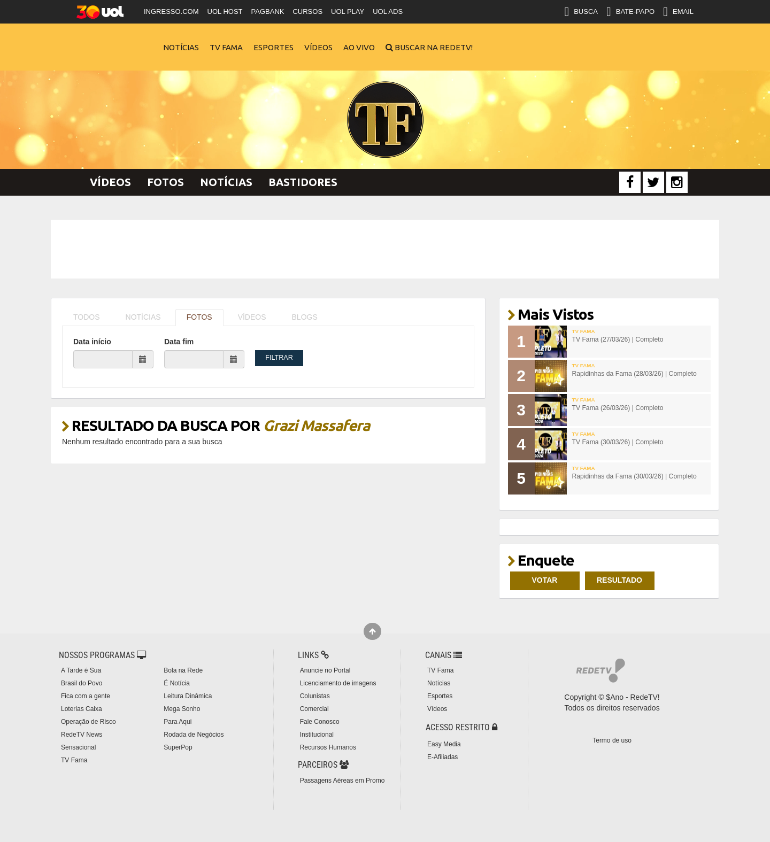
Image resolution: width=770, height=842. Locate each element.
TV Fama (226, 47)
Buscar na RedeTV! (433, 47)
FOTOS (199, 317)
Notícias (181, 47)
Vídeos (318, 47)
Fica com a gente (85, 696)
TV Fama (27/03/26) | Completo (618, 339)
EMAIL (678, 12)
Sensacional (78, 747)
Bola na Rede (183, 670)
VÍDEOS (252, 317)
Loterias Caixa (81, 709)
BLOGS (305, 317)
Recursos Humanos (328, 747)
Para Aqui (177, 721)
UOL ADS (388, 11)
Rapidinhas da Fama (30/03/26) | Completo (634, 476)
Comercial (314, 709)
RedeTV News (81, 734)
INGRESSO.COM (171, 11)
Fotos (165, 182)
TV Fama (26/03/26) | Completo (618, 408)
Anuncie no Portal (325, 670)
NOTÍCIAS (143, 317)
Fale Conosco (320, 721)
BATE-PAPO (630, 12)
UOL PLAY (347, 11)
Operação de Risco (88, 721)
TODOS (86, 317)
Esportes (273, 47)
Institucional (317, 734)
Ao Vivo (359, 47)
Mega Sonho (182, 709)
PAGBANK (267, 11)
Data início (92, 341)
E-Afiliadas (442, 757)
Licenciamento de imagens (338, 683)
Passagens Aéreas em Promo (342, 780)
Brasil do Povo (81, 683)
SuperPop (178, 747)
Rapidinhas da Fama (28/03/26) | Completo (634, 373)
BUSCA (581, 12)
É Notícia (177, 683)
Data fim (179, 341)
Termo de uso (612, 740)
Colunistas (315, 696)
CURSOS (307, 11)
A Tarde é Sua (81, 670)
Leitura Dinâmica (188, 696)
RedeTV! (115, 40)
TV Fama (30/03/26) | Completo (618, 442)
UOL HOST (225, 11)
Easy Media (444, 744)
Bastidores (302, 182)
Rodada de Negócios (194, 734)
